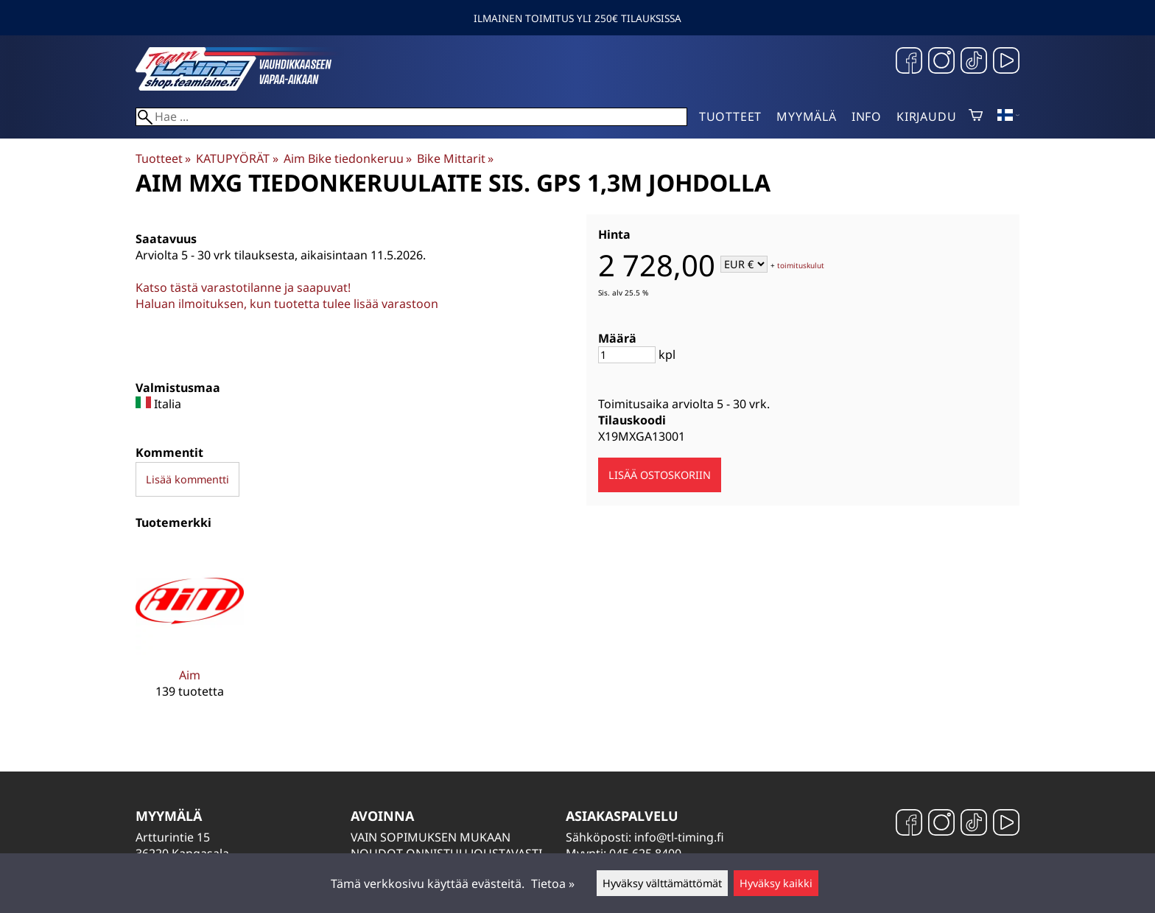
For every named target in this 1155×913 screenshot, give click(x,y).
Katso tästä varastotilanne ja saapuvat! (243, 287)
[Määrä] (627, 354)
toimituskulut (800, 265)
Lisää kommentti (187, 479)
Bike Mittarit (455, 158)
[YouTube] (1006, 62)
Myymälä (806, 116)
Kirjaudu (926, 116)
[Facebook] (909, 62)
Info (867, 116)
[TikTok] (974, 62)
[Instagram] (941, 62)
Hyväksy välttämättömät (662, 883)
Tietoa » (553, 883)
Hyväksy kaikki (776, 883)
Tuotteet (730, 116)
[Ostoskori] (976, 116)
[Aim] (190, 633)
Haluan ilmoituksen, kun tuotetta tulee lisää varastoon (287, 303)
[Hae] (411, 117)
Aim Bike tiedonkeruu (348, 158)
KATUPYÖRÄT (237, 158)
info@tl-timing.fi (679, 837)
